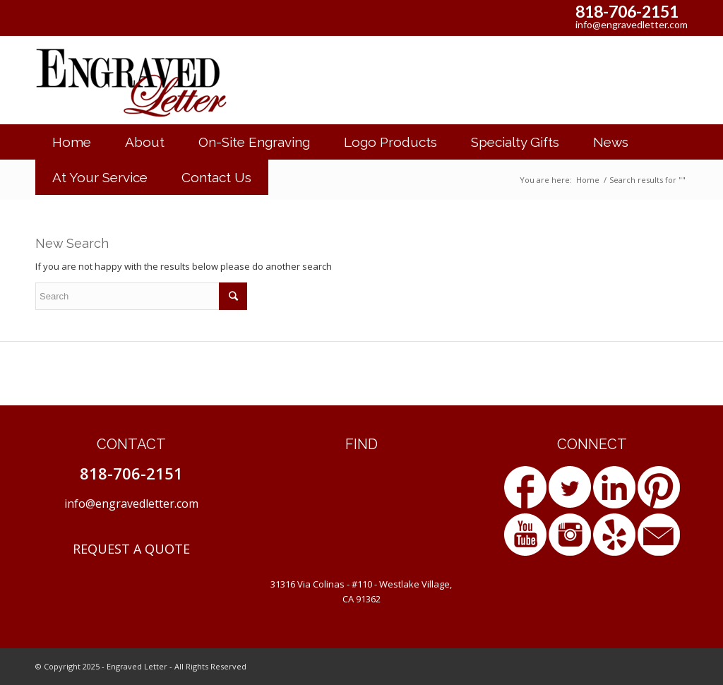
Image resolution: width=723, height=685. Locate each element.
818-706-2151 (627, 11)
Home (587, 179)
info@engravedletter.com (631, 24)
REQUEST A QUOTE (131, 548)
